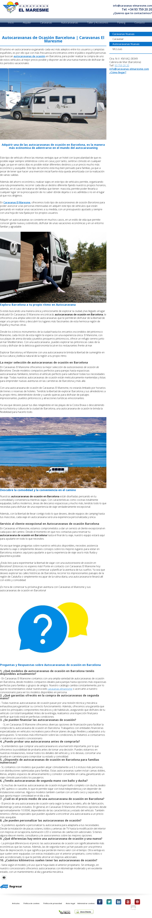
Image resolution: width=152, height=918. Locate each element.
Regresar (11, 886)
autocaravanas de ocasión (29, 56)
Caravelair (118, 39)
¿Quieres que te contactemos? (132, 13)
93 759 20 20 (122, 65)
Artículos (16, 903)
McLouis (117, 49)
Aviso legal (70, 903)
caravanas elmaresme (60, 688)
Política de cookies (31, 903)
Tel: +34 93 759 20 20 (137, 9)
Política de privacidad (52, 903)
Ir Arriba (133, 906)
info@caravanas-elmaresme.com (132, 5)
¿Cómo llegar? (117, 72)
